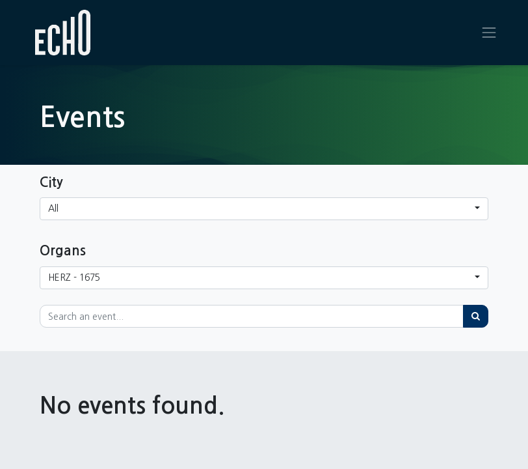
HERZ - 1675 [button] (74, 277)
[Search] (475, 316)
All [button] (53, 208)
